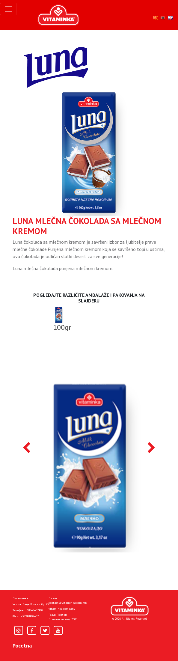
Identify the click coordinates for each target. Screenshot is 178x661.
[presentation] (26, 448)
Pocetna (22, 645)
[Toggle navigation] (8, 9)
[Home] (129, 606)
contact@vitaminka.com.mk (68, 603)
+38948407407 (34, 610)
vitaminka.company (62, 609)
